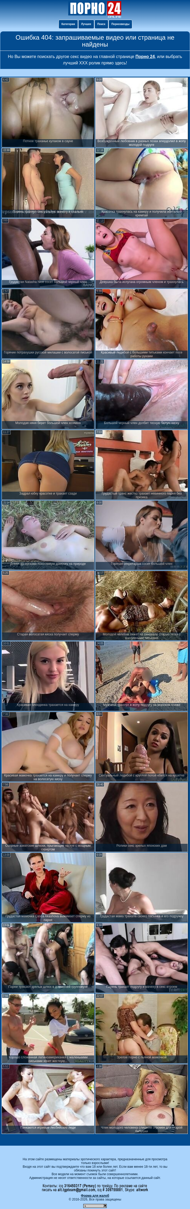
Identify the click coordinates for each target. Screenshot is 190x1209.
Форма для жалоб (95, 1196)
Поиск (101, 24)
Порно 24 (145, 56)
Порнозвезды (120, 24)
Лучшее (86, 24)
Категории (68, 24)
